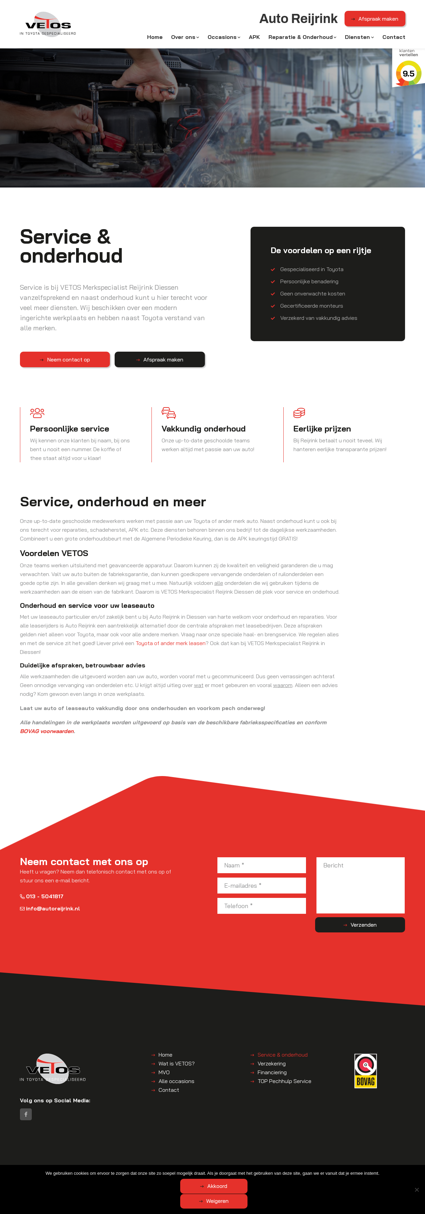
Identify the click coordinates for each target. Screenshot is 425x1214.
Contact (393, 38)
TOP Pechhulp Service (284, 1082)
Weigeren (250, 1201)
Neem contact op (54, 361)
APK (254, 38)
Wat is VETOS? (177, 1064)
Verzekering (272, 1064)
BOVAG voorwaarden (47, 732)
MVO (164, 1073)
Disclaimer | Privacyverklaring (179, 1171)
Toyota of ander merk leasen (171, 644)
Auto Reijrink (74, 1171)
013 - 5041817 (42, 897)
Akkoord (186, 1201)
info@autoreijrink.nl (50, 909)
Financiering (272, 1073)
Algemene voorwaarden (117, 1171)
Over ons (183, 38)
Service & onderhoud (283, 1056)
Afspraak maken (378, 20)
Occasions (222, 38)
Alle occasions (176, 1082)
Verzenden (378, 926)
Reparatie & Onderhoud (300, 38)
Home (155, 38)
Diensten (357, 38)
